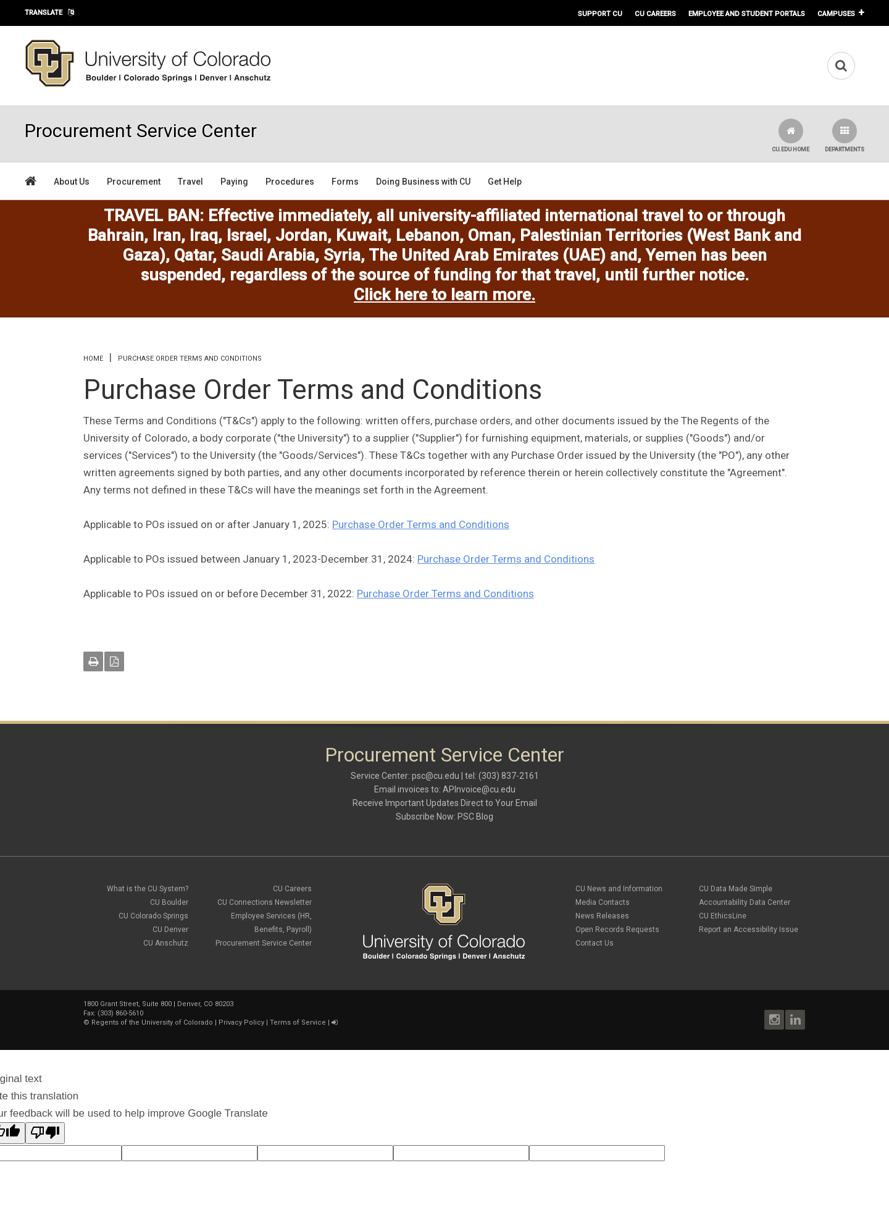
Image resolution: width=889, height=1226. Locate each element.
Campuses (836, 13)
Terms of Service (298, 1022)
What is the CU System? (147, 888)
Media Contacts (602, 902)
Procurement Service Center (263, 943)
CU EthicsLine (722, 916)
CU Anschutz (165, 943)
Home (93, 359)
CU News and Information (618, 888)
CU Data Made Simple (735, 888)
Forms (345, 182)
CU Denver (170, 929)
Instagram (774, 1020)
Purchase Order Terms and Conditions (420, 524)
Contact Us (594, 943)
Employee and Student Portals (746, 13)
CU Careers (655, 13)
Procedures (289, 182)
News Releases (602, 916)
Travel (190, 182)
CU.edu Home (790, 136)
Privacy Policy (241, 1022)
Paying (234, 182)
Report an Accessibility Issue (748, 929)
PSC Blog (475, 816)
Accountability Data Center (744, 902)
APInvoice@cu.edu (479, 789)
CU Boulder (169, 902)
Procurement (134, 182)
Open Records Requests (617, 929)
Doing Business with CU (423, 182)
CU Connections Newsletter (264, 902)
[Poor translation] (45, 1133)
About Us (72, 182)
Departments (844, 136)
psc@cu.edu (435, 776)
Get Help (505, 182)
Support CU (600, 13)
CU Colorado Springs (153, 916)
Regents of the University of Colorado (152, 1022)
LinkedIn (795, 1020)
